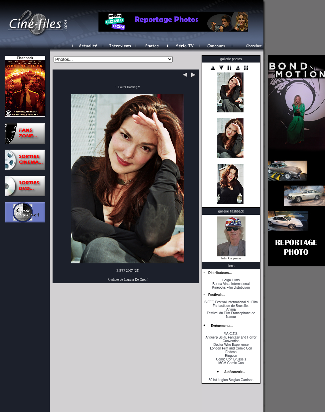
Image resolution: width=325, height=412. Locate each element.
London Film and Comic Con (231, 348)
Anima (231, 309)
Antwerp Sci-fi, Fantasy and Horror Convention (231, 339)
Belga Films (231, 280)
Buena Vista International (231, 284)
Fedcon (231, 352)
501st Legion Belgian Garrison (231, 380)
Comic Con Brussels (231, 359)
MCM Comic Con (231, 363)
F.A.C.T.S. (231, 334)
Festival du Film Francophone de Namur (231, 315)
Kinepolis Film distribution (231, 287)
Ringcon (231, 355)
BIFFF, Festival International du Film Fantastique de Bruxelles (230, 304)
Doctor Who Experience (231, 344)
